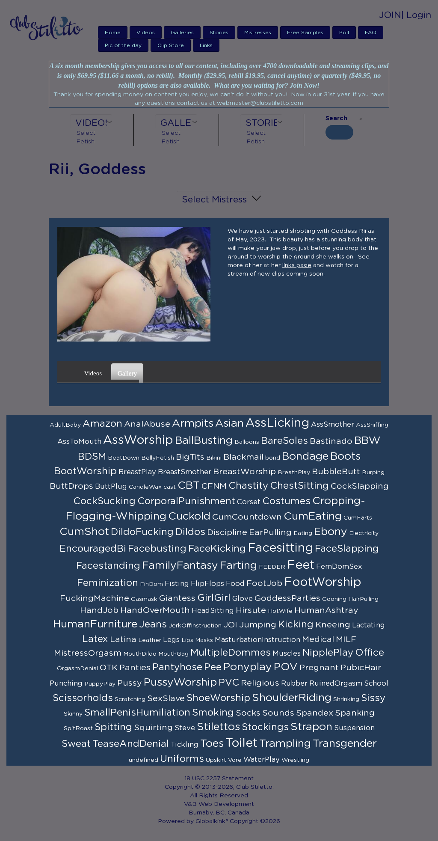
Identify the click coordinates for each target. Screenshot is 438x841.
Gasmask (144, 599)
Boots (345, 456)
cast (169, 487)
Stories (219, 32)
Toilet (241, 743)
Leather (149, 640)
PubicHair (360, 667)
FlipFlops (207, 583)
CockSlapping (360, 486)
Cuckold (189, 516)
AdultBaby (65, 425)
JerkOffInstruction (195, 626)
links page (296, 265)
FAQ (370, 32)
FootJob (264, 583)
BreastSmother (184, 472)
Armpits (192, 423)
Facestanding (108, 566)
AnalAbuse (147, 424)
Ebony (330, 531)
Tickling (184, 744)
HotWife (280, 611)
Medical (318, 639)
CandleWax (145, 487)
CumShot (84, 531)
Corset (248, 502)
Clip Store (170, 45)
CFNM (214, 486)
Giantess (177, 598)
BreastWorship (244, 471)
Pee (213, 667)
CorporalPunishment (186, 501)
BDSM (92, 456)
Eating (302, 533)
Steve (185, 728)
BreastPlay (137, 472)
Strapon (311, 727)
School (376, 683)
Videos (145, 32)
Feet (300, 565)
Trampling (285, 743)
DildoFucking (142, 532)
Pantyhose (177, 667)
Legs (171, 639)
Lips (187, 640)
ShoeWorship (218, 698)
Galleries (182, 32)
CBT (189, 485)
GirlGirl (214, 598)
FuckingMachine (94, 598)
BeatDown (123, 458)
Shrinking (346, 699)
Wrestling (295, 760)
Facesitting (280, 548)
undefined (143, 760)
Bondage (305, 456)
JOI (230, 625)
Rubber (294, 683)
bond (272, 458)
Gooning (334, 599)
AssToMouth (79, 441)
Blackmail (243, 457)
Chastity (248, 485)
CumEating (313, 516)
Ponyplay (247, 667)
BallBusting (204, 440)
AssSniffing (372, 425)
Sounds (278, 713)
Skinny (73, 714)
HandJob (99, 610)
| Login (416, 15)
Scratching (130, 699)
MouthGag (173, 654)
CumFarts (357, 518)
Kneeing (332, 625)
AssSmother (332, 424)
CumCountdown (247, 517)
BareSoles (284, 441)
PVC (229, 682)
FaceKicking (217, 548)
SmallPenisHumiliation (137, 712)
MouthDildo (140, 654)
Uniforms (182, 759)
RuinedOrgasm (335, 683)
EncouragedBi (92, 548)
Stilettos (218, 727)
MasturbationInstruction (257, 639)
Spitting (113, 727)
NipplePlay (327, 652)
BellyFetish (157, 458)
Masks (204, 640)
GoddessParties (287, 598)
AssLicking (277, 423)
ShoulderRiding (291, 697)
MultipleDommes (230, 652)
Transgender (345, 743)
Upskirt (216, 760)
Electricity (364, 533)
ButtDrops (71, 486)
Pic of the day (123, 45)
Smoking (213, 712)
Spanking (355, 713)
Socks (248, 713)
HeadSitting (213, 610)
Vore (235, 760)
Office (369, 652)
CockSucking (104, 501)
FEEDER (272, 567)
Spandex (314, 713)
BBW (367, 440)
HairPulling (363, 599)
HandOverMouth (155, 610)
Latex (95, 639)
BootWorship (85, 471)
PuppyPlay (99, 684)
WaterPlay (261, 759)
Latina (123, 639)
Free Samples (305, 32)
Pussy (129, 683)
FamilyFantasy (180, 565)
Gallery (128, 370)
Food (235, 583)
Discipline (227, 532)
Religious (260, 683)
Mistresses (257, 32)
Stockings (265, 727)
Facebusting (157, 548)
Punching (66, 683)
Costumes (286, 501)
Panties (135, 667)
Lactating (368, 625)
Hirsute (251, 610)
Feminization (107, 583)
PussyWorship (180, 682)
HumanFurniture (95, 624)
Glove (242, 598)
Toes (212, 743)
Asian (229, 423)
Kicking (296, 624)
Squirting (153, 727)
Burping (373, 472)
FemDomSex (339, 566)
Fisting (177, 583)
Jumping (257, 625)
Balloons (246, 442)
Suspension (354, 728)
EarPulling (270, 532)
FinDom (151, 584)
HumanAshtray (326, 610)
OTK (109, 667)
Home (113, 32)
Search (336, 119)
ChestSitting (299, 485)
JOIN (390, 15)
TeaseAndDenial (130, 744)
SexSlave (166, 698)
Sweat (76, 744)
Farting (238, 565)
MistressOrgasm (87, 653)
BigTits (190, 457)
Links (206, 45)
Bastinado (331, 441)
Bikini (214, 458)
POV (286, 667)
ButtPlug (111, 486)
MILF (346, 639)
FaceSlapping (347, 548)
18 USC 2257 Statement (219, 779)
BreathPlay (294, 472)
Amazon (102, 423)
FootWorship (322, 582)
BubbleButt (336, 471)
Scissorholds (83, 698)
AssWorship (138, 440)
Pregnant (319, 667)
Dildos (190, 532)
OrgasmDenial (77, 669)
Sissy (373, 698)
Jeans (153, 624)
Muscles (286, 653)
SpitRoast (78, 728)
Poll (344, 32)
